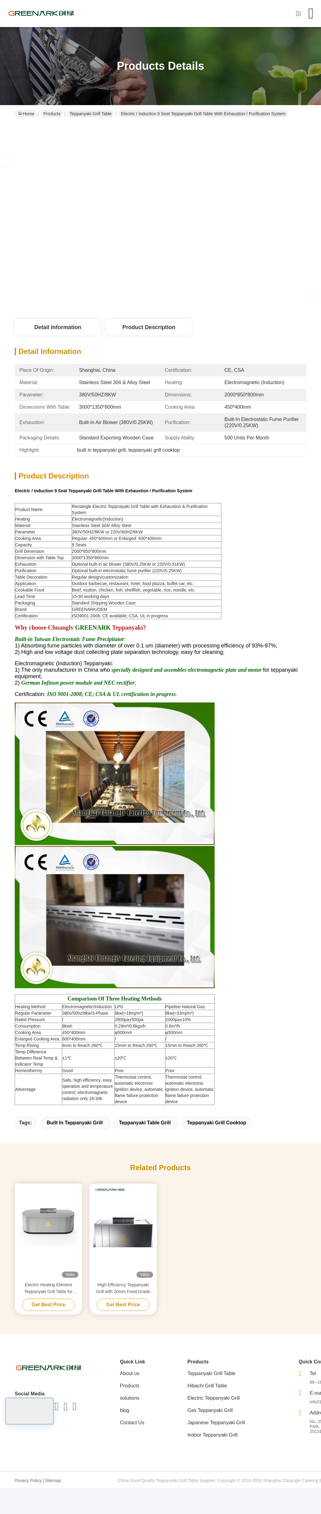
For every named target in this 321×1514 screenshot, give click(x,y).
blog (124, 1410)
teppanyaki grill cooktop (216, 1122)
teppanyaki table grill (145, 1122)
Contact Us (132, 1422)
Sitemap (53, 1480)
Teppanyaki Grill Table (91, 113)
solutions (129, 1398)
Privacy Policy (28, 1480)
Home (26, 113)
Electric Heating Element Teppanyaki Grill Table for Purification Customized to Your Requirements (48, 1288)
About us (129, 1373)
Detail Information (57, 327)
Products (51, 113)
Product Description (148, 327)
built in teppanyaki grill (75, 1122)
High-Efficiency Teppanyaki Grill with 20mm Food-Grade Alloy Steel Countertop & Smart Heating (123, 1288)
